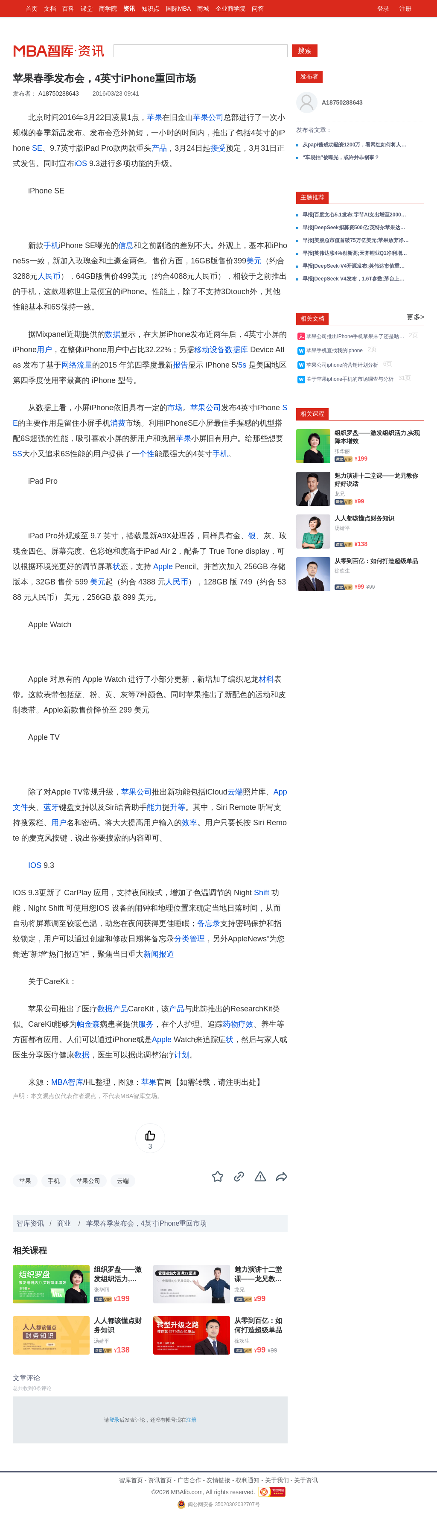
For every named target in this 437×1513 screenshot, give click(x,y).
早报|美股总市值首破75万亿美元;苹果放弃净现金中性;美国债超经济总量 (356, 240)
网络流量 (76, 365)
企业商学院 (230, 8)
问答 (258, 8)
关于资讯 (306, 1480)
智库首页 (131, 1480)
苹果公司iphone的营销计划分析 (343, 365)
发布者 (309, 76)
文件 (20, 807)
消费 (117, 423)
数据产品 (112, 1009)
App (280, 792)
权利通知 (247, 1480)
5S (17, 454)
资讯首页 (160, 1480)
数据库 (236, 349)
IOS (34, 865)
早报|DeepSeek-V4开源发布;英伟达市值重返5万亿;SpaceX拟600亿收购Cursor (356, 266)
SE (37, 148)
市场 (175, 407)
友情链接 (218, 1480)
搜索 (305, 50)
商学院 (108, 8)
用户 (44, 349)
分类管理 (189, 939)
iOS (80, 163)
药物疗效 (238, 1024)
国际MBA (178, 8)
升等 (177, 807)
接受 (218, 148)
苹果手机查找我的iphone (336, 350)
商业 (65, 1223)
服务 (146, 1024)
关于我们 (277, 1480)
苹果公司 (208, 117)
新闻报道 (158, 954)
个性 (146, 454)
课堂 (87, 8)
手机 (51, 245)
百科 (68, 8)
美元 (254, 261)
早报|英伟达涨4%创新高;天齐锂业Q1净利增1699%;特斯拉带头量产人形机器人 (356, 253)
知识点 (151, 8)
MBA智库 (67, 1082)
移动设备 (209, 349)
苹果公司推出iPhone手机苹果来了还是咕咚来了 (356, 336)
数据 (112, 334)
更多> (415, 317)
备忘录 (208, 923)
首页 (32, 8)
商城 (203, 8)
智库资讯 (30, 1223)
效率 (189, 822)
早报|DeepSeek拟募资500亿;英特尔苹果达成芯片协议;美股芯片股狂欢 (356, 228)
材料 (266, 679)
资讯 (129, 8)
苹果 (154, 117)
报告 (180, 365)
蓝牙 (51, 807)
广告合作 (189, 1480)
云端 (235, 792)
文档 (50, 8)
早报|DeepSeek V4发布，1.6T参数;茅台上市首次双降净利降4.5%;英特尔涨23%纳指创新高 (356, 279)
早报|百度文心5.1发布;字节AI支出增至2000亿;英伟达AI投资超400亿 (356, 215)
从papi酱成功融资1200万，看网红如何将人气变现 (356, 145)
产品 (159, 148)
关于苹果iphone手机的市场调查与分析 (351, 379)
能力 (154, 807)
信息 (126, 245)
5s (242, 365)
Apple (163, 566)
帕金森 (88, 1024)
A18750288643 (59, 93)
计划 (181, 1055)
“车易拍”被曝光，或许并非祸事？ (341, 158)
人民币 (49, 276)
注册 (405, 8)
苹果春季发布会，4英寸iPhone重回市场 (146, 1223)
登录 (383, 8)
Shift (261, 892)
